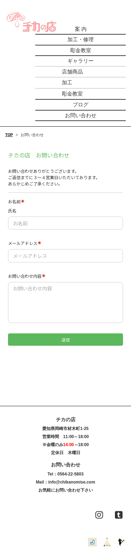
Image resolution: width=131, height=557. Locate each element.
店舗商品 (72, 72)
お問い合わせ (80, 115)
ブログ (80, 104)
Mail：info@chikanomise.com (65, 482)
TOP (9, 135)
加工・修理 (80, 39)
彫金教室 (80, 50)
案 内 (81, 29)
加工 (67, 82)
